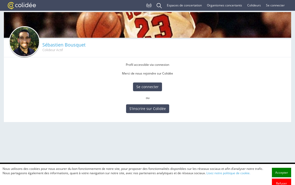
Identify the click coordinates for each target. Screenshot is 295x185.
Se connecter (275, 5)
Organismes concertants (224, 5)
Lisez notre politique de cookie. (228, 181)
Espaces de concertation (184, 5)
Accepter (281, 180)
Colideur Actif (52, 50)
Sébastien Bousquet (63, 45)
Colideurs (254, 5)
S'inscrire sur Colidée (147, 108)
